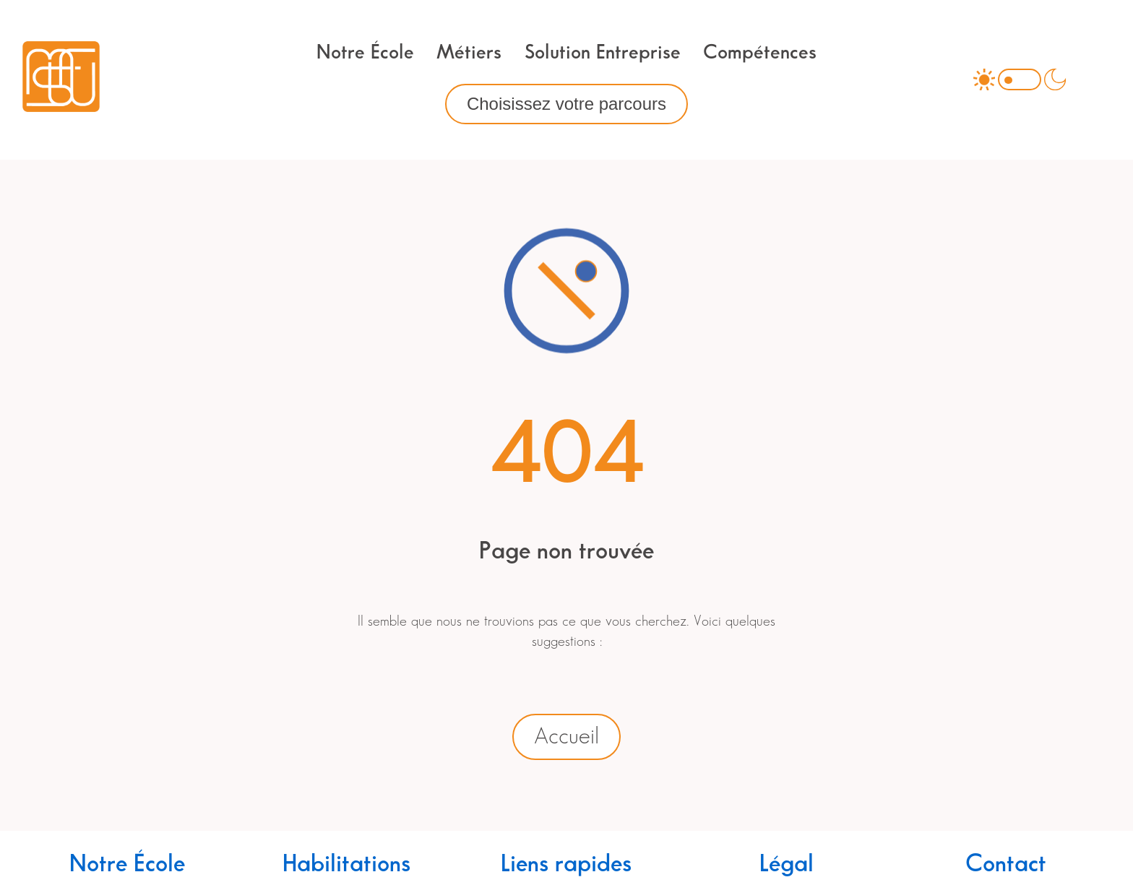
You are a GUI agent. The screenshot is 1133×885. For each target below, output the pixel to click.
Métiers (468, 52)
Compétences (760, 52)
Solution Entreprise (603, 52)
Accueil (566, 736)
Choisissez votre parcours (566, 103)
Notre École (365, 52)
